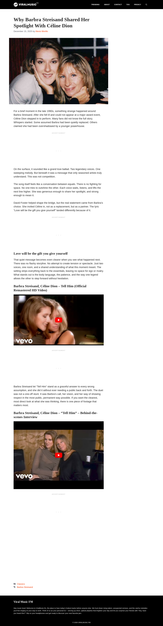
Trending (95, 4)
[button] (146, 4)
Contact (118, 4)
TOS (128, 4)
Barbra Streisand (25, 587)
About (107, 4)
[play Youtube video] (59, 319)
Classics (21, 584)
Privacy (137, 4)
